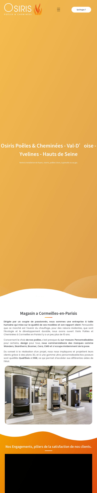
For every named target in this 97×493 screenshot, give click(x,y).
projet (43, 353)
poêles (37, 341)
